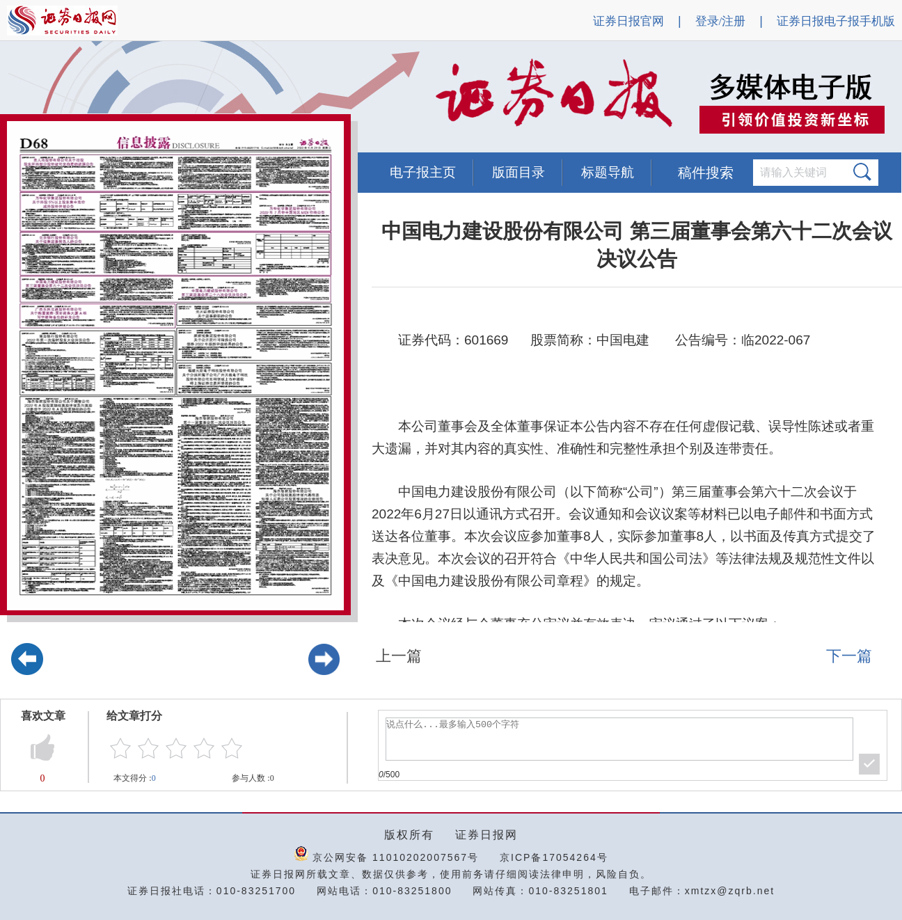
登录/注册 (720, 21)
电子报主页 (423, 172)
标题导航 (607, 172)
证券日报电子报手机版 (836, 21)
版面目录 (518, 172)
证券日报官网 (628, 21)
